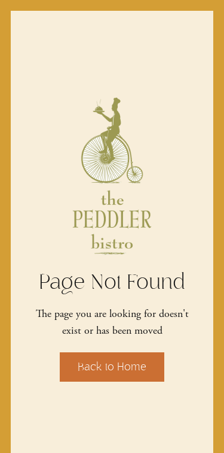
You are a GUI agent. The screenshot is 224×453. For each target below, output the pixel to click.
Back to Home (112, 366)
